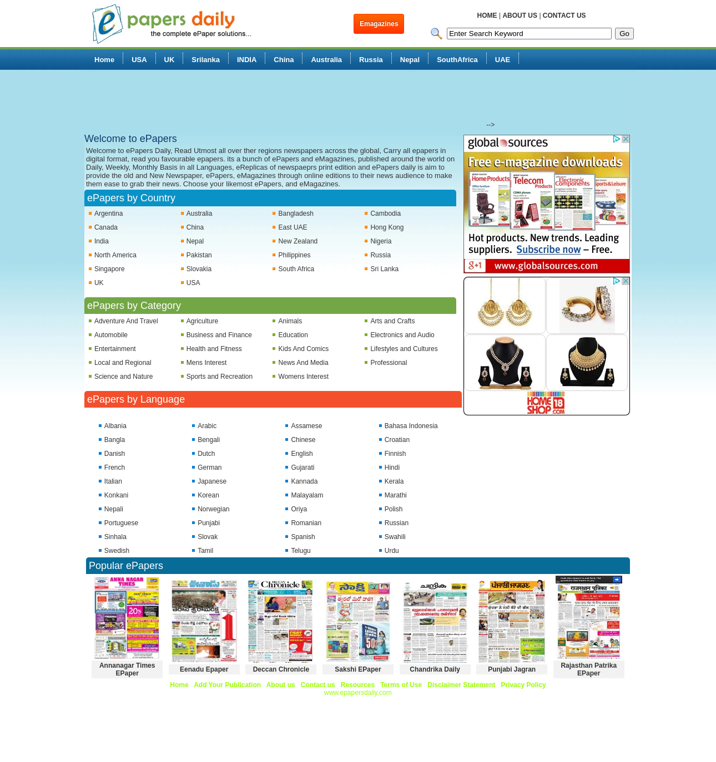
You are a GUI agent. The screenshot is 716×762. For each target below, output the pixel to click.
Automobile (111, 335)
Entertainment (115, 349)
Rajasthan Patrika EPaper (589, 669)
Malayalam (307, 495)
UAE (502, 59)
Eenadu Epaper (204, 669)
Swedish (116, 551)
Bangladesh (296, 213)
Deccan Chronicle (281, 669)
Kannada (304, 481)
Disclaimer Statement (461, 685)
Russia (371, 59)
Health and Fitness (214, 349)
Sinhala (115, 537)
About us (280, 685)
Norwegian (213, 509)
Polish (394, 509)
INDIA (246, 59)
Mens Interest (206, 363)
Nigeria (380, 241)
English (301, 454)
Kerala (394, 481)
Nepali (113, 509)
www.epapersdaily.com (358, 693)
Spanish (303, 537)
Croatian (397, 440)
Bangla (114, 440)
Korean (208, 495)
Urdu (392, 551)
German (209, 467)
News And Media (304, 363)
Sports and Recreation (219, 376)
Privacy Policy (523, 685)
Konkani (116, 495)
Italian (113, 481)
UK (169, 59)
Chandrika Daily (435, 669)
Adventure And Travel (126, 321)
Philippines (295, 255)
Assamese (306, 426)
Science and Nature (123, 376)
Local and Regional (123, 363)
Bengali (209, 440)
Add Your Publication (227, 685)
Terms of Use (401, 685)
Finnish (395, 454)
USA (139, 59)
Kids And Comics (304, 349)
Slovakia (198, 269)
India (101, 241)
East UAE (293, 227)
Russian (397, 523)
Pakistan (199, 255)
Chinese (303, 440)
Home (104, 59)
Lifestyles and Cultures (403, 349)
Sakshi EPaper (358, 669)
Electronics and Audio (402, 335)
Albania (115, 426)
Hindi (392, 467)
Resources (358, 685)
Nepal (410, 59)
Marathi (396, 495)
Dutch (206, 454)
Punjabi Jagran (512, 669)
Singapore (109, 269)
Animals (290, 321)
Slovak (208, 537)
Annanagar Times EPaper (127, 669)
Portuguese (121, 523)
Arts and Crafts (392, 321)
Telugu (300, 551)
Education (293, 335)
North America (115, 255)
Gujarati (302, 467)
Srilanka (205, 59)
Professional (388, 363)
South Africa (297, 269)
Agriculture (202, 321)
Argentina (108, 213)
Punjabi (209, 523)
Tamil (205, 551)
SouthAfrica (457, 59)
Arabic (207, 426)
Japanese (212, 481)
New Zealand (298, 241)
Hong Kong (387, 227)
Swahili (395, 537)
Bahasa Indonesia (411, 426)
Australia (326, 59)
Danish (114, 454)
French (114, 467)
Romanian (306, 523)
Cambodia (385, 213)
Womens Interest (304, 376)
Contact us (318, 685)
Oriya (299, 509)
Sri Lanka (384, 269)
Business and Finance (219, 335)
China (284, 59)
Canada (106, 227)
